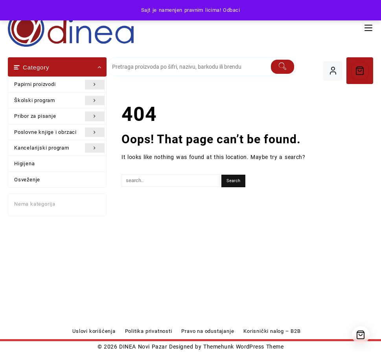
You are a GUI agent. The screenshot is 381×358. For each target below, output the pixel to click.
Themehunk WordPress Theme (243, 346)
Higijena (24, 163)
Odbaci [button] (231, 10)
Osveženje (27, 180)
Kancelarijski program (59, 148)
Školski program (59, 100)
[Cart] (359, 70)
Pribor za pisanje (59, 116)
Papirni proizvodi (59, 84)
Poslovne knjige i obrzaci (59, 132)
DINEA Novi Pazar (143, 346)
